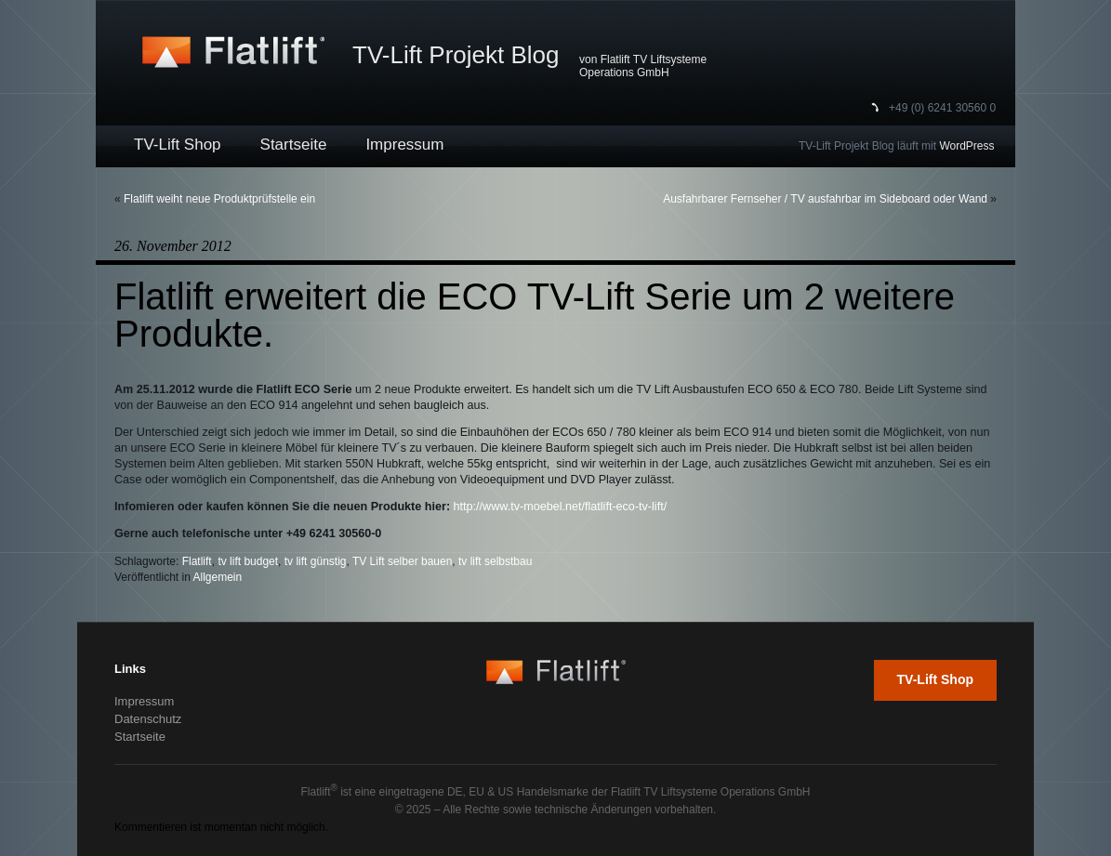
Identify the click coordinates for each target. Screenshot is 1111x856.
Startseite (293, 144)
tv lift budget (248, 561)
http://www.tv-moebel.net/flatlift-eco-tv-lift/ (561, 506)
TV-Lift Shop (177, 144)
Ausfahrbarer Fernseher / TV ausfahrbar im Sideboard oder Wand (825, 198)
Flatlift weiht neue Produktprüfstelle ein (219, 198)
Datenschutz (147, 719)
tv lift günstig (315, 561)
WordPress (966, 145)
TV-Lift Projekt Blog (456, 55)
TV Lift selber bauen (402, 561)
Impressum (404, 144)
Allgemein (218, 577)
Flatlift (197, 561)
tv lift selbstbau (495, 561)
